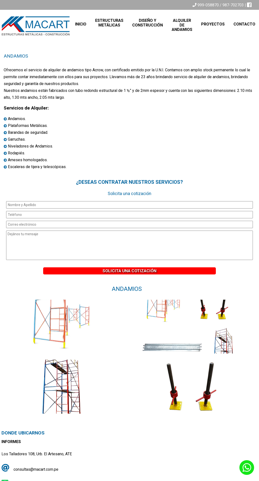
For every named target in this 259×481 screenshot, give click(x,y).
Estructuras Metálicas (109, 22)
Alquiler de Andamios (182, 25)
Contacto (244, 24)
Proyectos (213, 24)
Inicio (80, 24)
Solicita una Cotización (129, 270)
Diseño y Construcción (147, 22)
